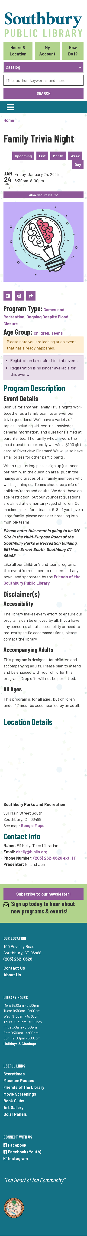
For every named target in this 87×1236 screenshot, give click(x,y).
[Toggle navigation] (10, 107)
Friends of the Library (23, 1087)
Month (58, 156)
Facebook (14, 1145)
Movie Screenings (19, 1094)
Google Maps (33, 825)
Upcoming (23, 156)
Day (78, 164)
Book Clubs (13, 1100)
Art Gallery (13, 1107)
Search (44, 93)
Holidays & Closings (19, 1043)
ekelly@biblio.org (31, 851)
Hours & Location (18, 50)
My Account (47, 50)
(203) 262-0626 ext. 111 (55, 858)
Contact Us (14, 968)
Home (8, 120)
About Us (12, 974)
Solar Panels (15, 1114)
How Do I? (72, 50)
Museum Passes (18, 1080)
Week (75, 156)
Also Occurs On (43, 195)
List (42, 156)
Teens (57, 333)
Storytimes (14, 1073)
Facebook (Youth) (22, 1151)
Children (41, 333)
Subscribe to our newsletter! (43, 893)
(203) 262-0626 (17, 958)
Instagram (15, 1158)
